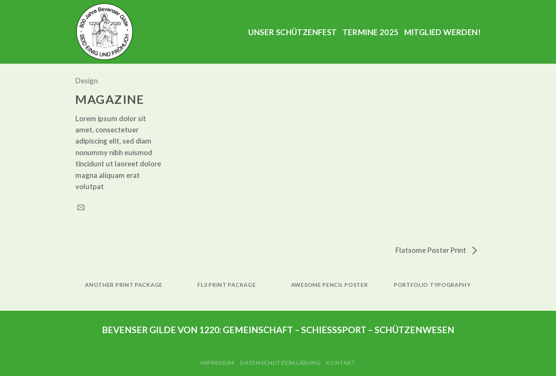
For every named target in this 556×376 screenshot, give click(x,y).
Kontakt (341, 362)
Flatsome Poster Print (436, 250)
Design (86, 80)
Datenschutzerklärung (280, 362)
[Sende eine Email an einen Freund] (81, 208)
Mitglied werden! (442, 32)
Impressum (217, 362)
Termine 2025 (370, 32)
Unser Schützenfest (292, 32)
